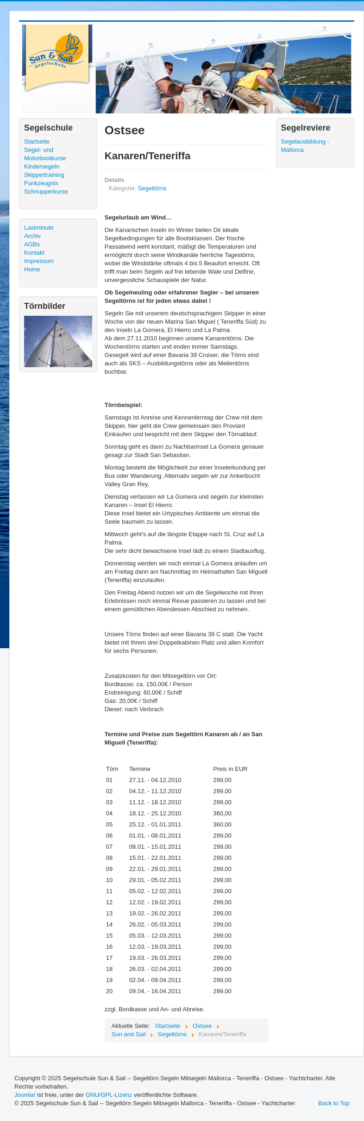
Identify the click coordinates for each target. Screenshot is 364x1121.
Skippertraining (44, 174)
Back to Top (334, 1103)
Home (32, 269)
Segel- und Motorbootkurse (45, 154)
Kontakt (34, 252)
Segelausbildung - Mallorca (305, 145)
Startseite (37, 141)
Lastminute (39, 227)
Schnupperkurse (46, 191)
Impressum (39, 260)
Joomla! (25, 1094)
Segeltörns (152, 188)
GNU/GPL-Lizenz (109, 1094)
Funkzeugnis (41, 183)
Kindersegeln (41, 166)
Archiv (32, 235)
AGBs (32, 244)
